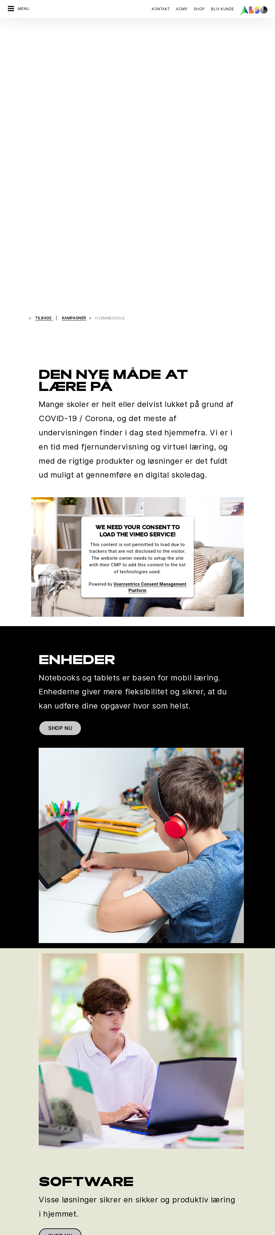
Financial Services (25, 1095)
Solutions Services (26, 1127)
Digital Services (23, 1084)
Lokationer (148, 1116)
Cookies (75, 1230)
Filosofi (145, 1137)
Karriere (146, 1095)
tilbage (44, 33)
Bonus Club (19, 1168)
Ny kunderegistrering (29, 1210)
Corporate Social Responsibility (39, 1179)
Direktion (146, 1084)
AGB (171, 1230)
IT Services (19, 1105)
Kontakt (161, 9)
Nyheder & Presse (155, 1127)
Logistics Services (26, 1116)
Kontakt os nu (27, 1018)
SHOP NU (60, 444)
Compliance (149, 1105)
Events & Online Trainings (32, 1200)
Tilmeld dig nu (157, 1018)
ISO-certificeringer (26, 1189)
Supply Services (24, 1137)
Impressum (137, 1230)
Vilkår (157, 1230)
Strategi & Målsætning (159, 1148)
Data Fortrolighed (104, 1230)
